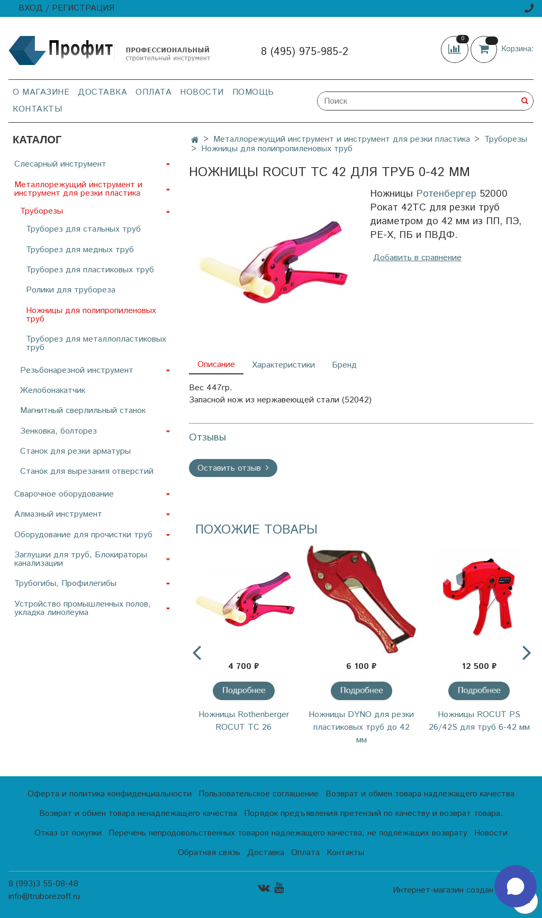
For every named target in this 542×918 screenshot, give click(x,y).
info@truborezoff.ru (44, 897)
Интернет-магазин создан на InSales (463, 890)
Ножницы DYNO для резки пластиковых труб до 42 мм (361, 727)
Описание (216, 365)
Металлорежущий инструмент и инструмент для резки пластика (341, 139)
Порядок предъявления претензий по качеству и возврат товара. (373, 813)
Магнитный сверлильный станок (83, 411)
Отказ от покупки (68, 833)
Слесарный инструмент (60, 164)
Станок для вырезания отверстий (86, 471)
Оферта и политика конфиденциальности (110, 794)
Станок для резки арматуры (75, 451)
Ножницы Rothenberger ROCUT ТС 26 (243, 721)
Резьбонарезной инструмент (76, 370)
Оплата (153, 92)
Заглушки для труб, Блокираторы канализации (80, 559)
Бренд (344, 365)
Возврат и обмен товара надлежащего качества (420, 794)
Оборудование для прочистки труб (83, 535)
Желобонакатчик (52, 390)
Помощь (253, 92)
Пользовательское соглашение (258, 794)
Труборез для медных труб (80, 250)
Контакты (37, 109)
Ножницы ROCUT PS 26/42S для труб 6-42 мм (479, 721)
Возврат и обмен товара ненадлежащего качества (138, 813)
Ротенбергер (446, 194)
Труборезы (505, 139)
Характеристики (283, 365)
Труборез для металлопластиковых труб (96, 343)
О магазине (41, 92)
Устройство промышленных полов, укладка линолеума (82, 608)
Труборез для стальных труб (83, 229)
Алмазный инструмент (58, 514)
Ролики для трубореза (70, 290)
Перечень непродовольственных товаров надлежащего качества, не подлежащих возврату (288, 833)
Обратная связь (209, 853)
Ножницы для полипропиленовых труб (277, 149)
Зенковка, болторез (58, 431)
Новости (202, 92)
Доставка (102, 92)
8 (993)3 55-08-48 (43, 884)
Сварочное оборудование (64, 494)
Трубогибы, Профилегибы (65, 583)
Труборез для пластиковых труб (90, 270)
